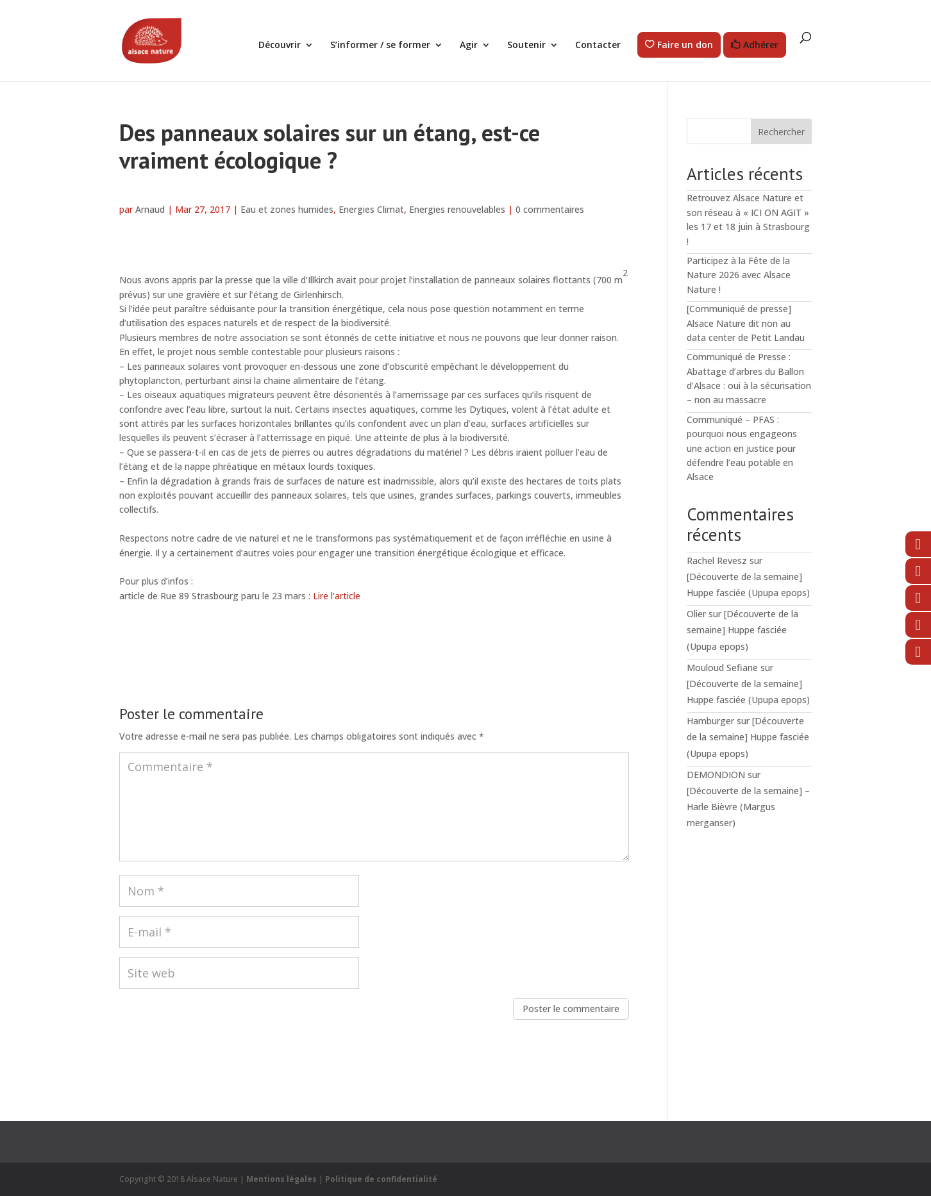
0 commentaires (550, 209)
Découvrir (279, 45)
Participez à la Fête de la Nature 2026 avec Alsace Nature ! (739, 274)
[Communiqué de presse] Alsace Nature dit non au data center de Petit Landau (746, 323)
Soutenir (526, 45)
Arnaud (150, 209)
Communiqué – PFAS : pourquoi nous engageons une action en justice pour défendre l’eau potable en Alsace (742, 448)
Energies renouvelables (457, 209)
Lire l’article (336, 596)
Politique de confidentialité (381, 1179)
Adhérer (760, 45)
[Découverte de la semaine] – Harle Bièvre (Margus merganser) (748, 807)
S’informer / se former (380, 45)
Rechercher (781, 132)
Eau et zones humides (286, 209)
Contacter (598, 45)
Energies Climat (371, 209)
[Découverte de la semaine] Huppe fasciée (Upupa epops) (742, 630)
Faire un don (685, 45)
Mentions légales (281, 1179)
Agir (469, 45)
